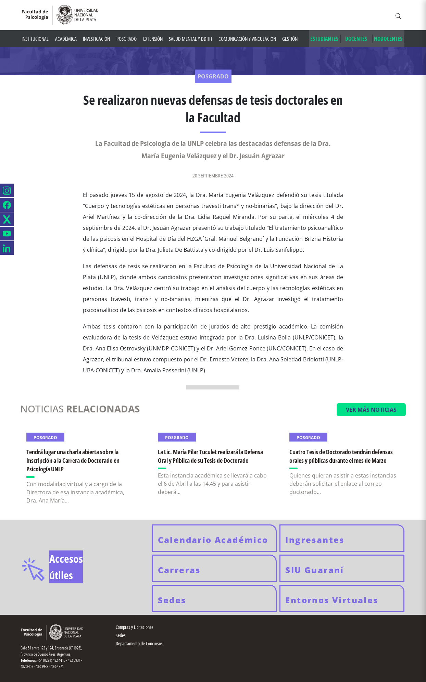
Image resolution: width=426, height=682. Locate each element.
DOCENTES (356, 38)
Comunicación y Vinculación (247, 38)
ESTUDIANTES (324, 38)
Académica (66, 38)
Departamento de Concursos (139, 643)
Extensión (153, 38)
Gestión (290, 38)
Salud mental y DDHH (190, 38)
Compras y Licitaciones (134, 627)
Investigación (96, 38)
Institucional (35, 38)
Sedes (121, 635)
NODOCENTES (388, 38)
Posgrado (126, 38)
